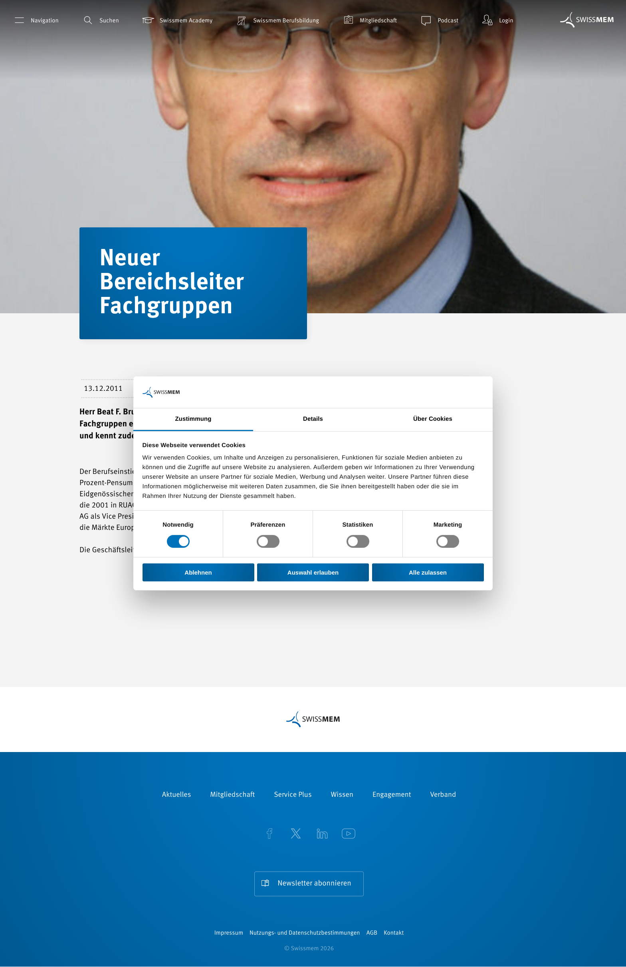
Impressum (228, 934)
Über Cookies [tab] (432, 419)
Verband (443, 795)
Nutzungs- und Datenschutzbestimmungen (305, 934)
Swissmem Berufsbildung (276, 20)
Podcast (438, 20)
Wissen (342, 795)
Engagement (391, 795)
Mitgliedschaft (369, 20)
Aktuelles (176, 795)
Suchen (100, 20)
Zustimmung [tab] (193, 419)
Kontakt (394, 934)
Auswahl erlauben (313, 572)
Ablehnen (198, 572)
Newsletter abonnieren (314, 884)
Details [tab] (313, 419)
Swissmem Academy (176, 20)
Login (496, 20)
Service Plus (292, 795)
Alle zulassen (428, 572)
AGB (371, 934)
